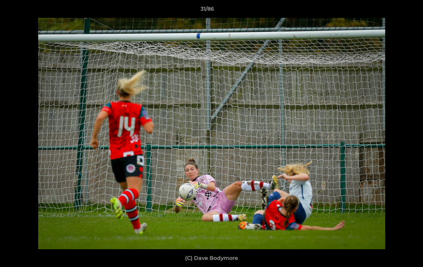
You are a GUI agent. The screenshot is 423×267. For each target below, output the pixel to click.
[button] (391, 10)
